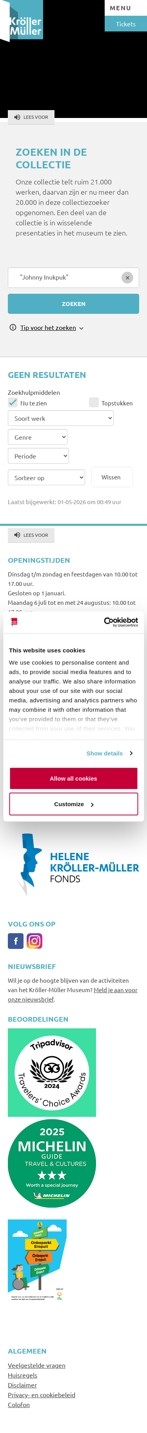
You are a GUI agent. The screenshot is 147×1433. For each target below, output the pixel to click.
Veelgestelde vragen (36, 1365)
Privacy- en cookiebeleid (41, 1394)
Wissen (111, 477)
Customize (73, 804)
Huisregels (22, 1375)
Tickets (126, 24)
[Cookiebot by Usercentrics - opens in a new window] (104, 622)
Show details (105, 753)
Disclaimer (22, 1385)
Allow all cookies (73, 778)
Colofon (19, 1404)
